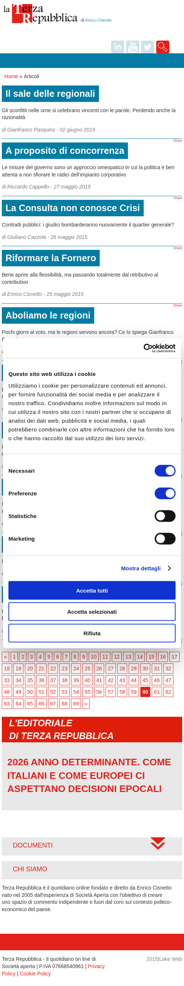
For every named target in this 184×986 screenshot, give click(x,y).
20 (30, 668)
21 (41, 668)
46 (157, 680)
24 (76, 668)
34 (18, 680)
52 (53, 692)
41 (99, 680)
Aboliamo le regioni (48, 315)
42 (111, 680)
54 (76, 692)
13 (128, 657)
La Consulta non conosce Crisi (72, 208)
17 (174, 657)
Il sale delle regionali (50, 93)
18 (7, 668)
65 (30, 704)
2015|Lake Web (164, 959)
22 (53, 668)
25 (88, 668)
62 (169, 692)
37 (53, 680)
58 (122, 692)
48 (7, 692)
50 (30, 692)
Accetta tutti (92, 590)
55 (88, 692)
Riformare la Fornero (50, 258)
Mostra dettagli (141, 568)
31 (157, 668)
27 (111, 668)
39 (76, 680)
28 (122, 668)
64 (18, 704)
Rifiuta (92, 633)
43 (122, 680)
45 (145, 680)
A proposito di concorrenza (64, 150)
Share (177, 140)
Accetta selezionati (92, 612)
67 (53, 704)
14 (140, 657)
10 (94, 657)
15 (151, 657)
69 (76, 704)
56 (99, 692)
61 (157, 692)
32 (169, 668)
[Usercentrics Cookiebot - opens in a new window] (143, 348)
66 (41, 704)
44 (134, 680)
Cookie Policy (35, 974)
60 (145, 692)
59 (134, 692)
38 (64, 680)
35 (30, 680)
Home (11, 76)
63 (7, 704)
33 (7, 680)
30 (145, 668)
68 (64, 704)
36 (41, 680)
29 (134, 668)
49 (18, 692)
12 (117, 657)
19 (18, 668)
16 (163, 657)
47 (169, 680)
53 (64, 692)
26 (99, 668)
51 (41, 692)
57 (111, 692)
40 (88, 680)
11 (105, 657)
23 (64, 668)
